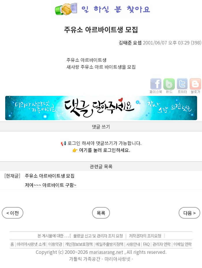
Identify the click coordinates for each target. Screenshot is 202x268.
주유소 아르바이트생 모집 (50, 175)
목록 (101, 212)
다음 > (189, 212)
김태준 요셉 (130, 42)
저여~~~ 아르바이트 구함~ (50, 184)
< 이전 (12, 212)
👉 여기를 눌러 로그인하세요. (101, 149)
